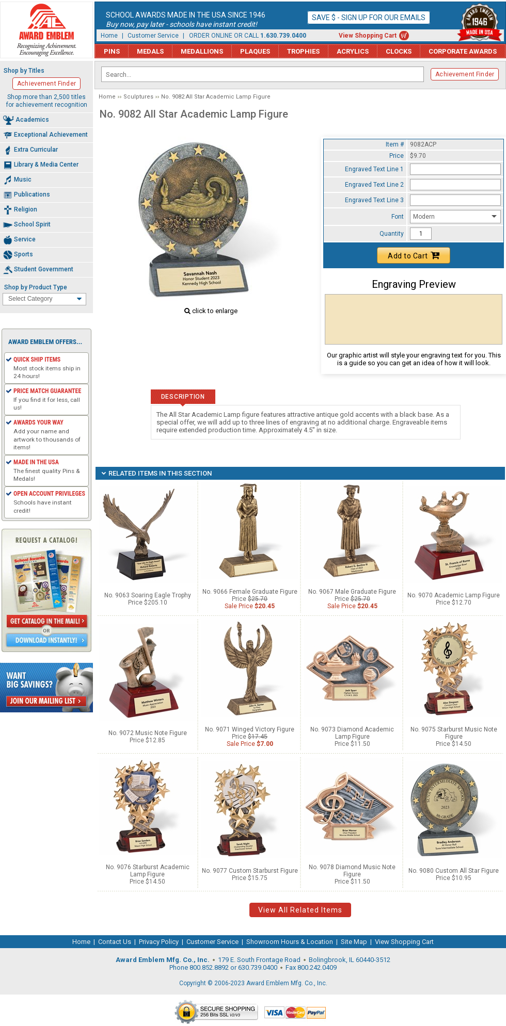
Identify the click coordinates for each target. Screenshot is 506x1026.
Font (397, 216)
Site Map (354, 942)
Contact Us (114, 942)
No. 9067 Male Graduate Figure (352, 591)
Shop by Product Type (35, 287)
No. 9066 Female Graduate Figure (249, 591)
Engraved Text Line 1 (374, 169)
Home (109, 35)
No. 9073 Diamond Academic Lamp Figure (352, 733)
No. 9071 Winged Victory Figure (249, 729)
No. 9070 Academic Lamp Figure (453, 595)
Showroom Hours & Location (289, 942)
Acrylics (353, 51)
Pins (112, 51)
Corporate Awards (463, 51)
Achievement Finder (464, 74)
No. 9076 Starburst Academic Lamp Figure (147, 871)
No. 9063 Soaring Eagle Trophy (147, 595)
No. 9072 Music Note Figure (147, 733)
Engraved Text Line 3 (374, 200)
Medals (150, 51)
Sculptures (138, 96)
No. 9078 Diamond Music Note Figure (352, 871)
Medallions (202, 51)
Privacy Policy (159, 942)
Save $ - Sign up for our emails (368, 17)
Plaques (255, 51)
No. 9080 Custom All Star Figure (453, 870)
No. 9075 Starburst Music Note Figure (453, 733)
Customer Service (153, 35)
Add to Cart (413, 255)
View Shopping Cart (368, 35)
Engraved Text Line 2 (374, 184)
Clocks (399, 51)
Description (183, 396)
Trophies (303, 51)
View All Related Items (300, 910)
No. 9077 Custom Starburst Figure (250, 870)
